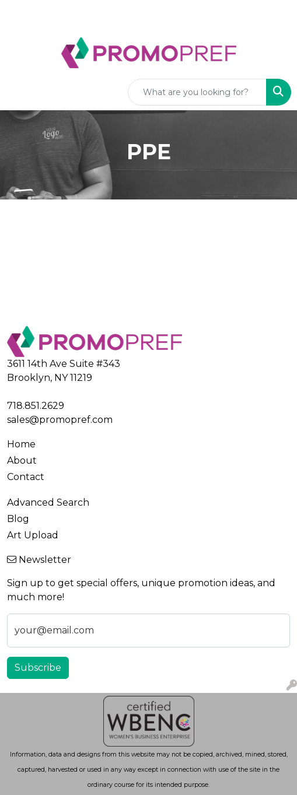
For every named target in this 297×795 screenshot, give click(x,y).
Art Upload (32, 535)
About (22, 460)
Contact (25, 476)
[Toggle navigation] (18, 92)
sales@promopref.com (60, 419)
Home (21, 444)
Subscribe (38, 667)
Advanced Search (48, 502)
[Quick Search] (197, 92)
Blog (18, 518)
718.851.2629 (35, 405)
